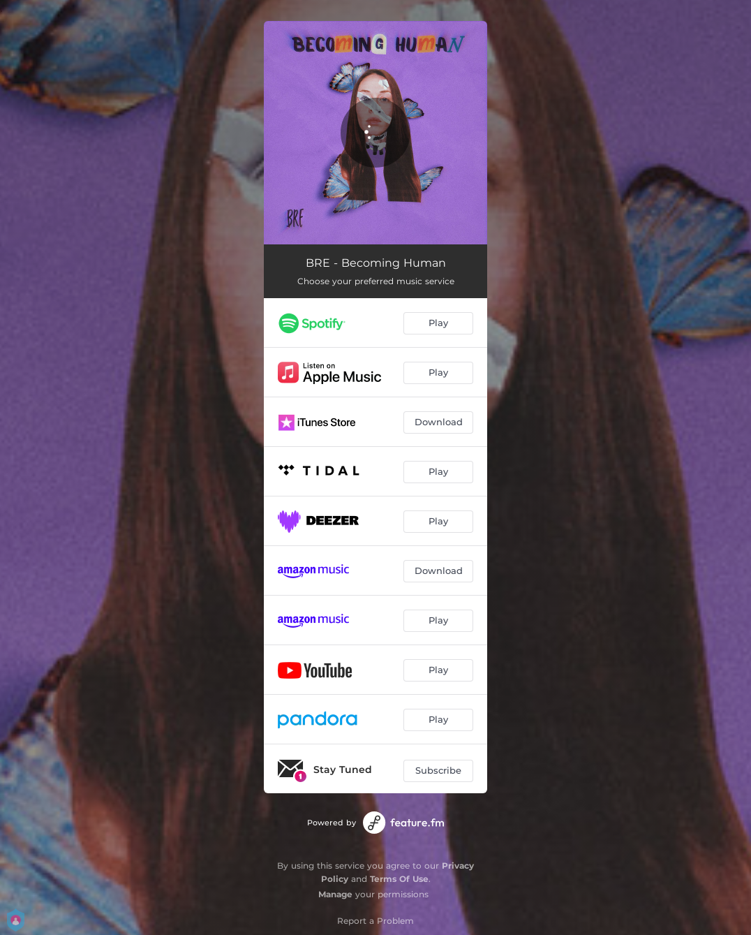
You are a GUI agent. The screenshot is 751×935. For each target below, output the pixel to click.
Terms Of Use (399, 879)
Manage (335, 894)
